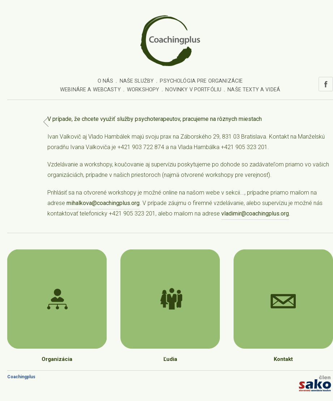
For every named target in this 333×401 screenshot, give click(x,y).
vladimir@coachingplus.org (255, 213)
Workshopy (143, 90)
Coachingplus (21, 376)
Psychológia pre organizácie (201, 81)
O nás (106, 81)
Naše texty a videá (253, 90)
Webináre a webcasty (90, 90)
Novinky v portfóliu (193, 90)
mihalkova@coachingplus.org (103, 203)
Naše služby (137, 81)
